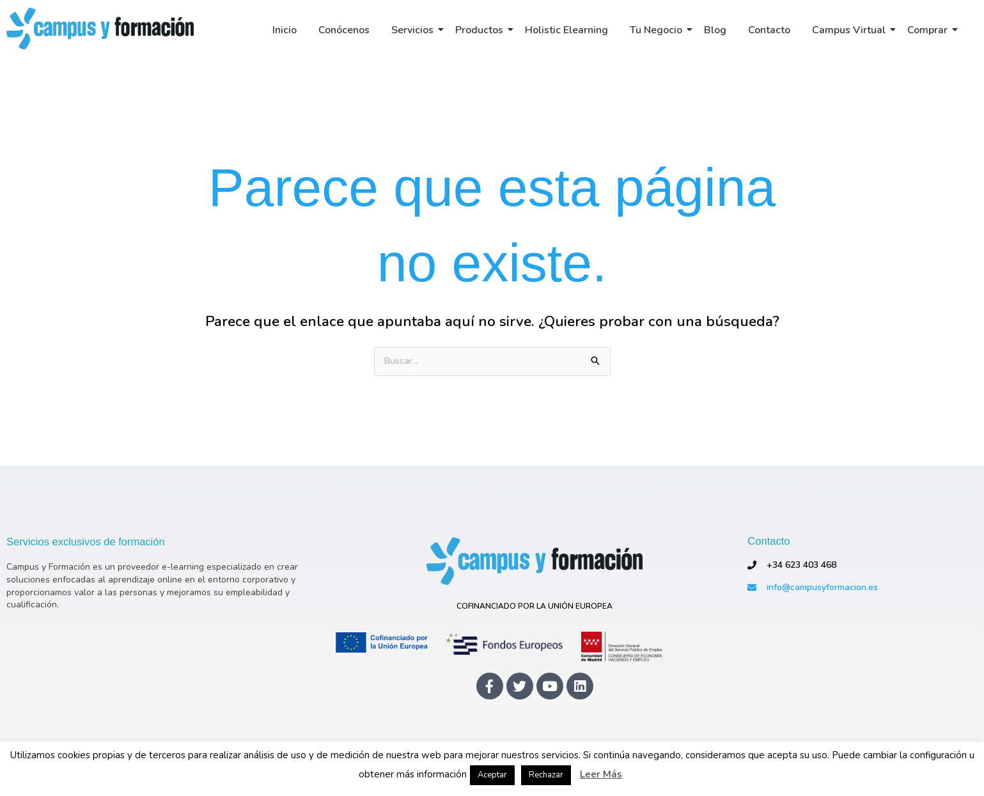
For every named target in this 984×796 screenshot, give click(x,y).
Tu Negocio (658, 30)
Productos (481, 30)
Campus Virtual (851, 30)
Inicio (284, 30)
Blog (715, 30)
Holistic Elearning (566, 30)
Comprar (929, 30)
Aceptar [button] (492, 775)
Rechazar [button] (546, 775)
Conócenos (344, 30)
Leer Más (601, 774)
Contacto (769, 30)
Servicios (414, 30)
